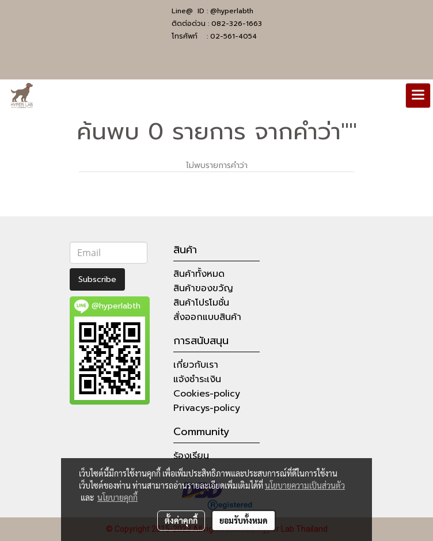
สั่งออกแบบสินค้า (207, 317)
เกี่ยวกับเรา (195, 365)
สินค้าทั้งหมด (199, 274)
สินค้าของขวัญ (203, 288)
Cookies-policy (206, 394)
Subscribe (97, 279)
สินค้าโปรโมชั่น (201, 303)
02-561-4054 (233, 36)
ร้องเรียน (191, 456)
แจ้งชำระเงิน (197, 379)
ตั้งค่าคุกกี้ (181, 520)
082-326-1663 (236, 23)
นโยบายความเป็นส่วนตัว (305, 485)
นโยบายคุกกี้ (117, 497)
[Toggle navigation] (418, 95)
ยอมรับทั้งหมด (243, 520)
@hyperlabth (231, 11)
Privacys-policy (206, 408)
